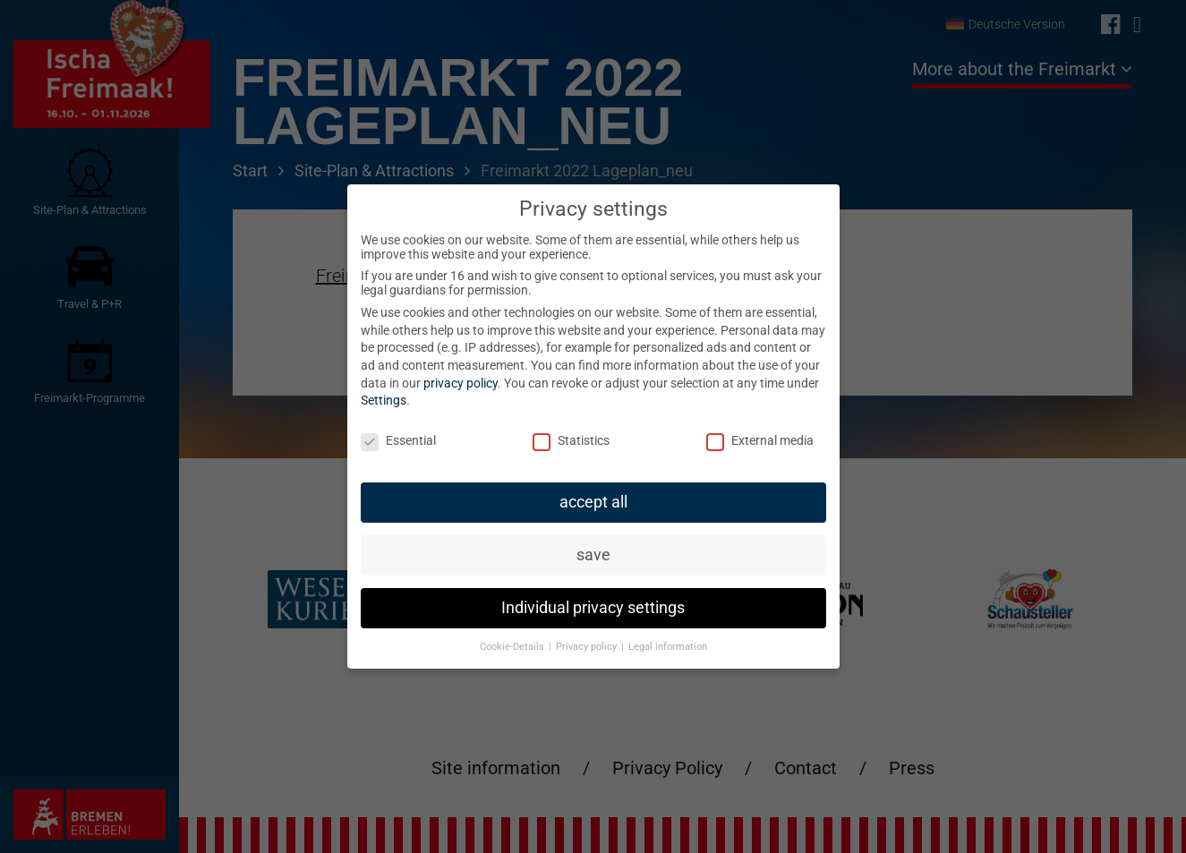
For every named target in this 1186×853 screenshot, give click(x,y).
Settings (383, 400)
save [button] (593, 555)
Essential (398, 440)
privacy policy (460, 383)
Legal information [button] (667, 647)
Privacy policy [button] (587, 647)
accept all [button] (593, 502)
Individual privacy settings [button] (593, 608)
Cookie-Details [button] (513, 647)
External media (760, 440)
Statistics (571, 440)
